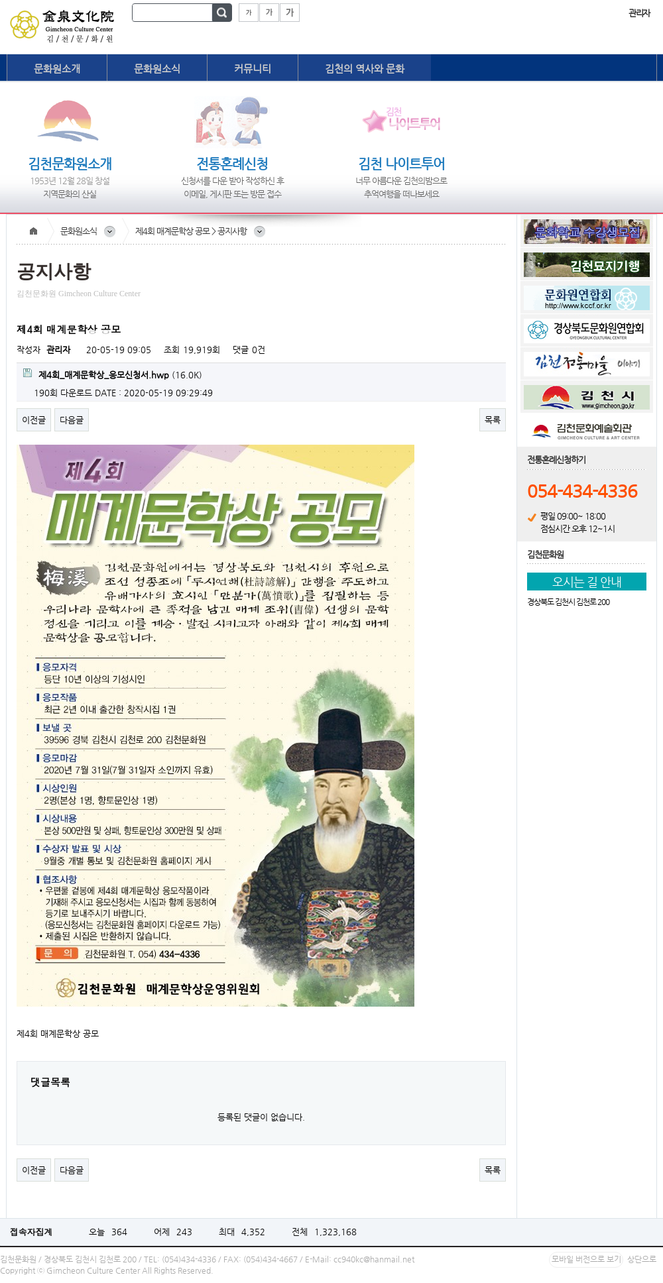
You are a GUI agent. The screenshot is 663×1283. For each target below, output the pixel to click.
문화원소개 (57, 68)
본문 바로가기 (0, 0)
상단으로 (641, 1259)
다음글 (72, 420)
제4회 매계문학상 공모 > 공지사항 (191, 231)
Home (33, 231)
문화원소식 (157, 68)
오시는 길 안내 (586, 581)
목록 (493, 420)
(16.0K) (112, 374)
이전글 (34, 420)
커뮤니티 (252, 68)
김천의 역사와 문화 (364, 68)
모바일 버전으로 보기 (586, 1259)
